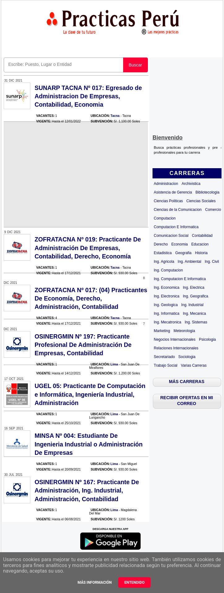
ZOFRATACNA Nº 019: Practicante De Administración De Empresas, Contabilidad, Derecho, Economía (88, 248)
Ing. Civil (212, 261)
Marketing (162, 331)
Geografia (183, 253)
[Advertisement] (187, 95)
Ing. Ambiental (189, 261)
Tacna (114, 115)
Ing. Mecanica (194, 313)
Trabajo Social (165, 365)
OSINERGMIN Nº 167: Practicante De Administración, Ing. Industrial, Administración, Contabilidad (87, 490)
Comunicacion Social (171, 235)
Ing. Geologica (166, 305)
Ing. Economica (166, 287)
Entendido (134, 582)
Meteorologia (184, 331)
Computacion (165, 218)
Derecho (161, 244)
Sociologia (186, 357)
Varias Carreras (194, 365)
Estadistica (163, 253)
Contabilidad (202, 235)
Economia (179, 244)
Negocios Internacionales (175, 339)
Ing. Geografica (195, 296)
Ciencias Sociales (201, 201)
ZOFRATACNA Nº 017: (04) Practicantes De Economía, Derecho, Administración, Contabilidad (91, 298)
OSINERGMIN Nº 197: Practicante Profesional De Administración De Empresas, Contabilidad (83, 345)
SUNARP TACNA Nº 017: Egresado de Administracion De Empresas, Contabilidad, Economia (88, 96)
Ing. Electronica (166, 296)
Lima (114, 364)
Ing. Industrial (192, 305)
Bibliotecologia (207, 192)
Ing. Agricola (164, 261)
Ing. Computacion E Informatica (180, 279)
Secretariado (164, 357)
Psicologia (207, 339)
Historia (201, 253)
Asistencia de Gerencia (173, 192)
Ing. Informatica (166, 313)
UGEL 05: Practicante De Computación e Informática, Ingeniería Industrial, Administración (90, 394)
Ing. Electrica (193, 287)
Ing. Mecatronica (167, 322)
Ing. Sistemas (196, 322)
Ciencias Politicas (168, 201)
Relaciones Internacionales (176, 348)
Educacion (200, 244)
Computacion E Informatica (176, 227)
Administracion (166, 183)
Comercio (213, 209)
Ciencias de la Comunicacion (178, 209)
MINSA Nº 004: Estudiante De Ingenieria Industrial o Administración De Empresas (89, 444)
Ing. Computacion (168, 270)
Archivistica (191, 183)
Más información (95, 582)
